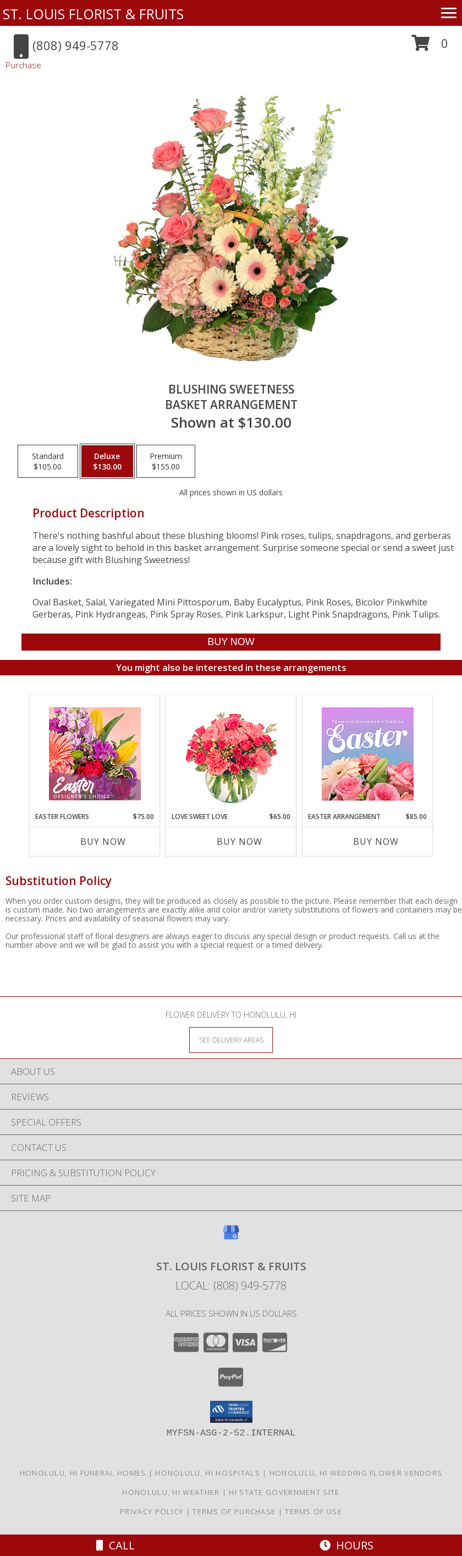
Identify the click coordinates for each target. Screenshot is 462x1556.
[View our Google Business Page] (231, 1237)
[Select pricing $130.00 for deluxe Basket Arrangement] (107, 461)
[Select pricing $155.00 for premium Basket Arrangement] (166, 461)
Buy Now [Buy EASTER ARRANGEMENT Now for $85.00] (376, 842)
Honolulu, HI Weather (170, 1492)
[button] (429, 47)
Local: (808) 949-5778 (231, 1285)
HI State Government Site (284, 1492)
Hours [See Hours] (346, 1545)
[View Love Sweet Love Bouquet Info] (231, 754)
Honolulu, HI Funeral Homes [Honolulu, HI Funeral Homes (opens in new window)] (83, 1473)
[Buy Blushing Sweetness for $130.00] (231, 642)
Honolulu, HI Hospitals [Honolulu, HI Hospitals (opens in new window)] (207, 1473)
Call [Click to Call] (115, 1545)
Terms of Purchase (234, 1511)
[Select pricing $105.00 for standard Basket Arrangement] (48, 461)
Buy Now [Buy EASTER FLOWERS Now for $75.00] (103, 842)
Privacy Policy (151, 1511)
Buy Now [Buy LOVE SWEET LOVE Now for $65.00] (239, 842)
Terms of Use (313, 1511)
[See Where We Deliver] (231, 1039)
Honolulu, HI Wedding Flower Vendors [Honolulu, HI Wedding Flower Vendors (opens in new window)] (356, 1473)
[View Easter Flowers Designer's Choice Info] (95, 754)
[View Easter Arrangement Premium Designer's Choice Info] (368, 754)
